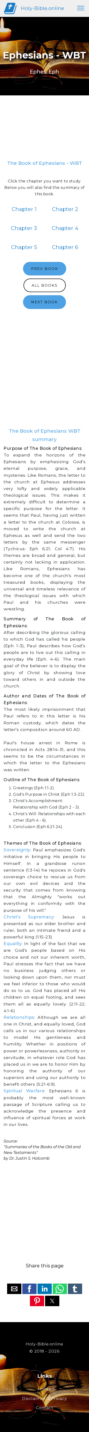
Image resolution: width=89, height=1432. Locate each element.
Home (44, 1388)
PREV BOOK (44, 268)
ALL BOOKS (45, 285)
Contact (44, 1407)
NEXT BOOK (44, 302)
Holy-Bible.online (42, 8)
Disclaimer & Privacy (44, 1398)
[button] (14, 1289)
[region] (44, 129)
